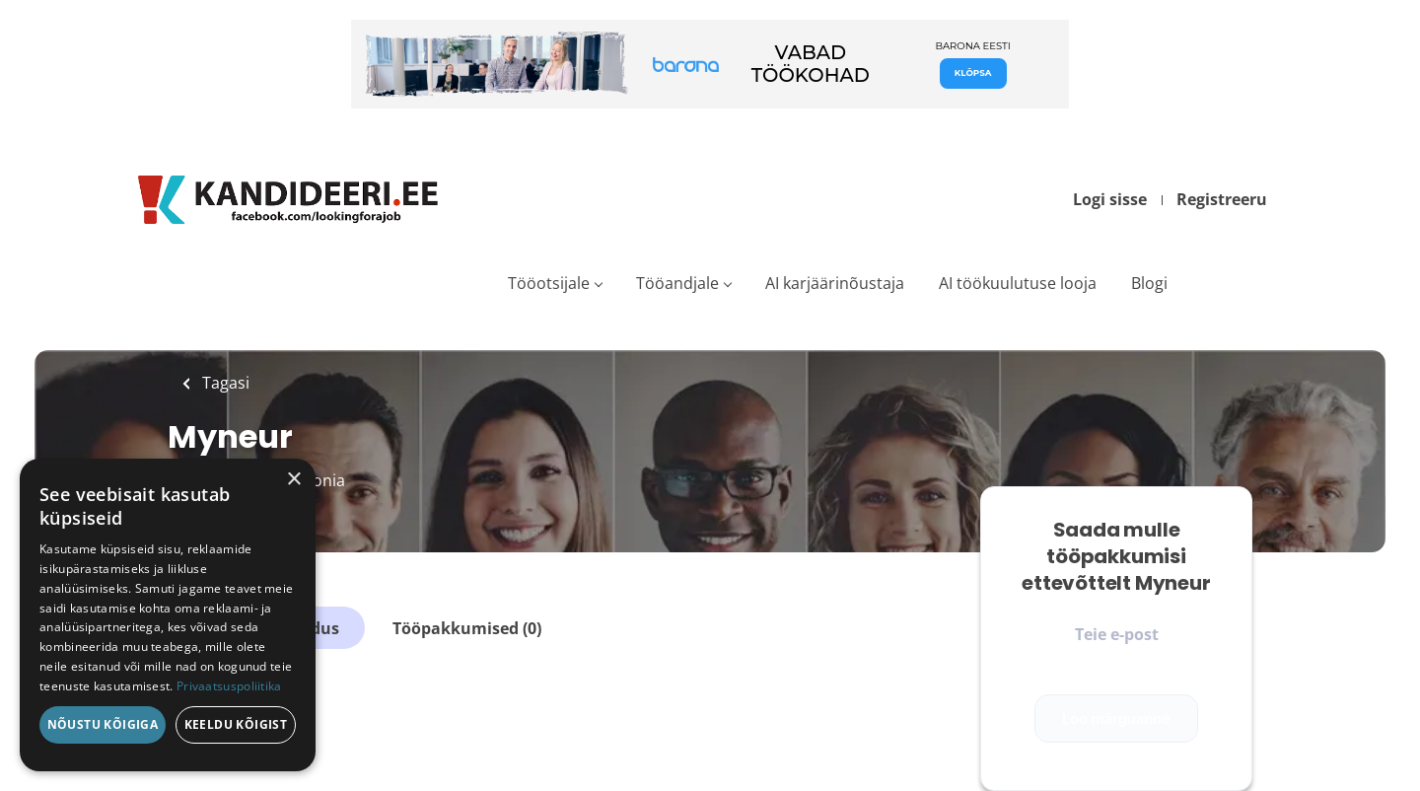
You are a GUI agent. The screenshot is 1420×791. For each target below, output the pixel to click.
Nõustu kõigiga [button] (103, 724)
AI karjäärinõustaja (834, 283)
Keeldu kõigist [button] (236, 724)
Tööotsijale (549, 283)
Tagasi (223, 383)
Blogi (1149, 283)
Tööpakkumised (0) (466, 628)
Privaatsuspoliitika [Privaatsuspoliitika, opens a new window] (229, 686)
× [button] (293, 479)
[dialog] (168, 615)
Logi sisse (1110, 199)
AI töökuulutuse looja (1018, 283)
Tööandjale (677, 283)
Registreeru (1221, 199)
